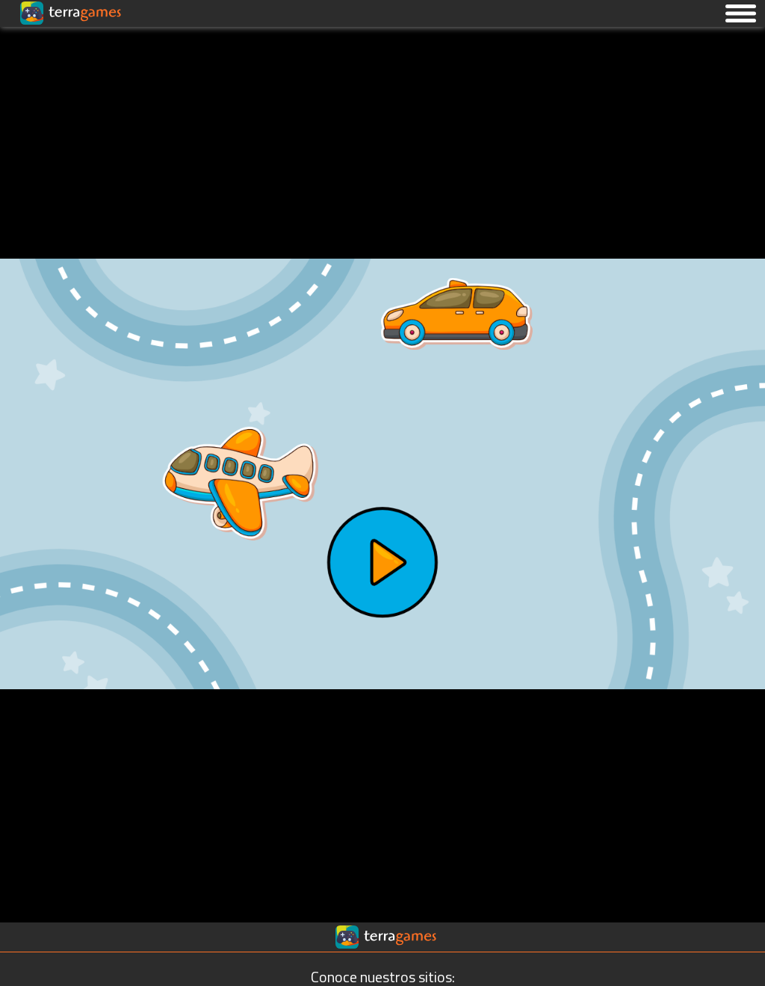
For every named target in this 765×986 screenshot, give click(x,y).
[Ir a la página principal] (24, 44)
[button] (741, 13)
